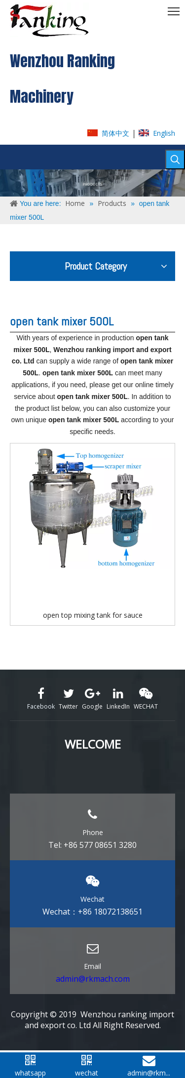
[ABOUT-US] (92, 183)
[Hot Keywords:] (175, 159)
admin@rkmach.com (93, 978)
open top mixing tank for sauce (93, 615)
